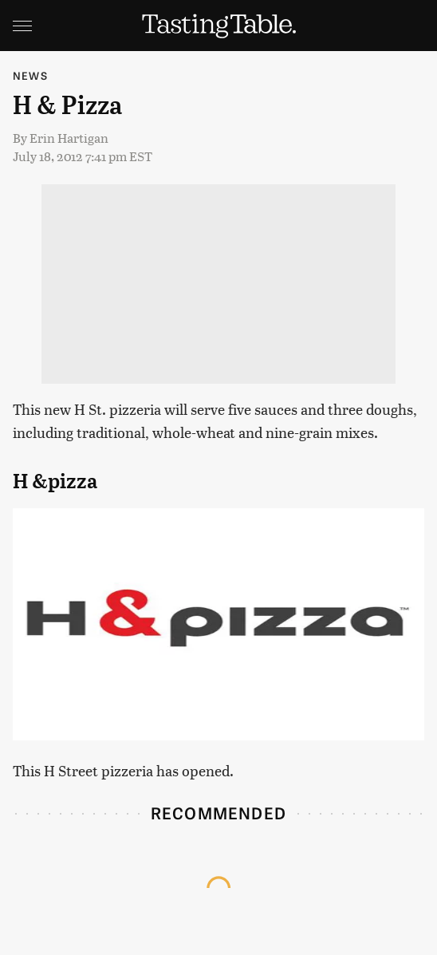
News (30, 75)
